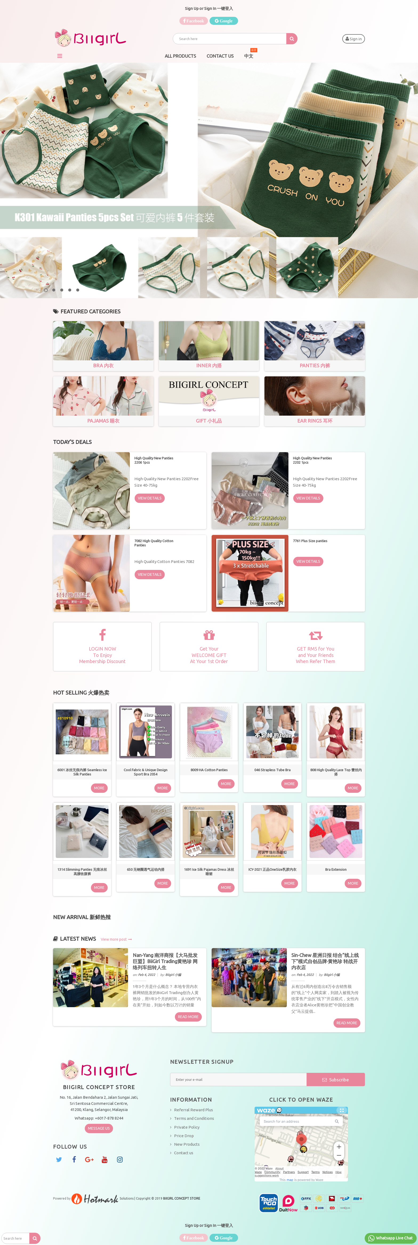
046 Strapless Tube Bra (272, 770)
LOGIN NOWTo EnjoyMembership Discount (102, 655)
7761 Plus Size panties (310, 541)
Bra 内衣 (103, 365)
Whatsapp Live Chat (390, 1238)
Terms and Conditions (194, 1118)
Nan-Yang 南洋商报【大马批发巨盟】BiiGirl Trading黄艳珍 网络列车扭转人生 (165, 961)
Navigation (59, 56)
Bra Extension (336, 869)
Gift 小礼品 (209, 420)
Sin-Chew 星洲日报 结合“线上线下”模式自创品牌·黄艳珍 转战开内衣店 (325, 961)
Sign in (353, 38)
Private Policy (186, 1127)
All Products (180, 55)
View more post (116, 939)
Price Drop (184, 1135)
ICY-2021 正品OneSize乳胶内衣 (272, 869)
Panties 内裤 (315, 365)
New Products (187, 1144)
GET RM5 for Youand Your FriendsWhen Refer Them (315, 655)
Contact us (183, 1153)
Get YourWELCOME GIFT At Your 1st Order (209, 655)
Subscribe (335, 1079)
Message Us (99, 1128)
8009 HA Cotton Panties (209, 770)
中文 (250, 53)
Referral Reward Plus (193, 1110)
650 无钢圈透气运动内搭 (145, 869)
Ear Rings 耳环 (314, 420)
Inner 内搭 (209, 365)
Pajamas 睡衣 (103, 420)
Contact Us (220, 55)
